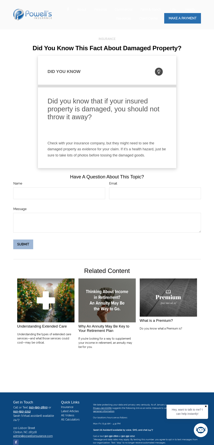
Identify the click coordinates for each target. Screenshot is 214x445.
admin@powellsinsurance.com (33, 435)
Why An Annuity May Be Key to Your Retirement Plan (103, 328)
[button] (81, 9)
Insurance (67, 407)
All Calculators (70, 419)
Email (113, 183)
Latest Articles (70, 411)
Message (19, 209)
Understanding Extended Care (42, 326)
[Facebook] (68, 10)
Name (17, 183)
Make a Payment (183, 18)
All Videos (67, 415)
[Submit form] (23, 244)
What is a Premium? (156, 320)
